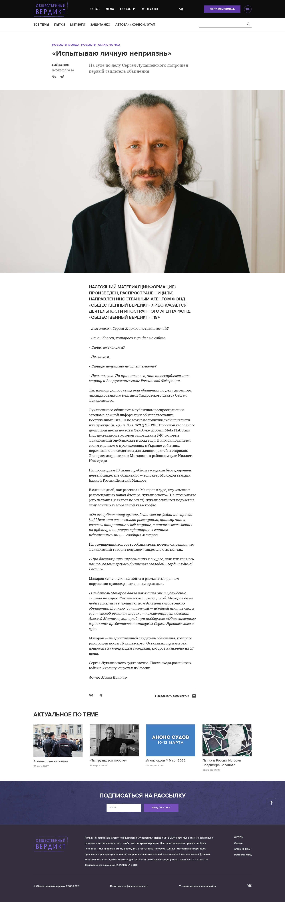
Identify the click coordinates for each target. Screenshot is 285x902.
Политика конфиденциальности (129, 886)
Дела (110, 9)
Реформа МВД (243, 854)
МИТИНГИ (77, 25)
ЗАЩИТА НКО (100, 25)
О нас (95, 9)
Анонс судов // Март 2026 (166, 760)
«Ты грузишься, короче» (108, 760)
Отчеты (238, 843)
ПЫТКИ (59, 25)
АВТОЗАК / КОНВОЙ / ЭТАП (135, 25)
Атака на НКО (109, 45)
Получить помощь (222, 9)
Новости (127, 9)
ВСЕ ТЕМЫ (41, 25)
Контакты (149, 9)
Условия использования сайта (197, 886)
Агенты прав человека (50, 761)
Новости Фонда (65, 45)
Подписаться (161, 807)
